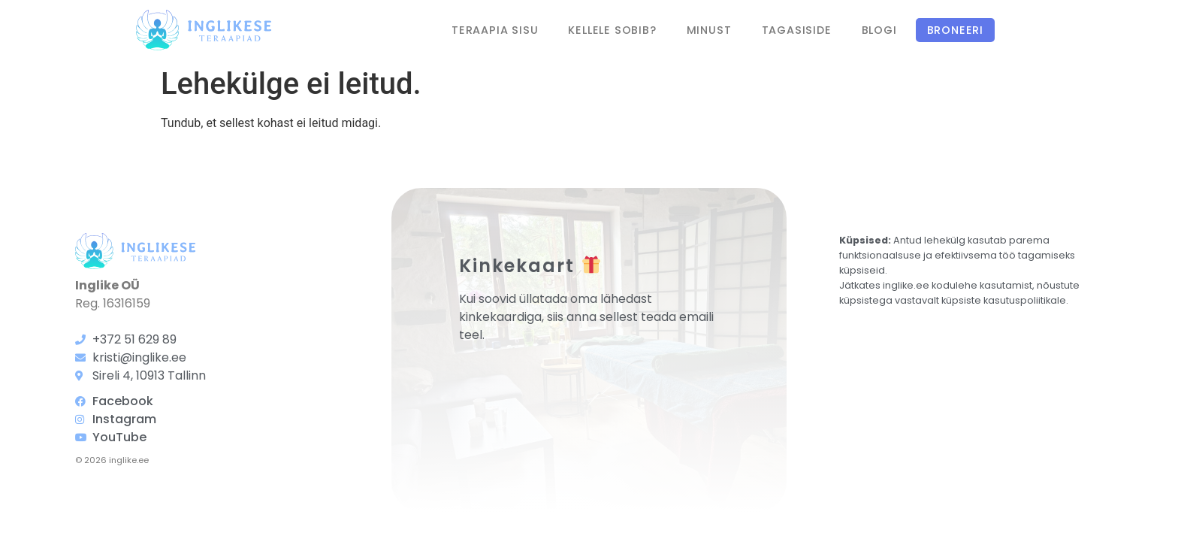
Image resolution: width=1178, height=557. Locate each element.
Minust (709, 30)
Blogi (879, 30)
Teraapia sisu (495, 30)
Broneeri (955, 30)
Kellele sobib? (612, 30)
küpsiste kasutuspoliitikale (1003, 300)
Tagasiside (797, 30)
